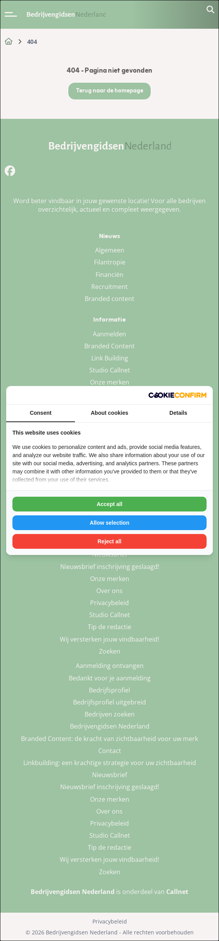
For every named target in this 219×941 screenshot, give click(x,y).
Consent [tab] (41, 413)
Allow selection (109, 523)
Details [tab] (178, 413)
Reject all (109, 541)
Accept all (109, 504)
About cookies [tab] (109, 413)
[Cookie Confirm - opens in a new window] (177, 395)
